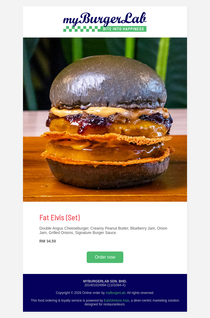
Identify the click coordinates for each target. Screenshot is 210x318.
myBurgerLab (115, 293)
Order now (105, 257)
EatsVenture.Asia (116, 300)
